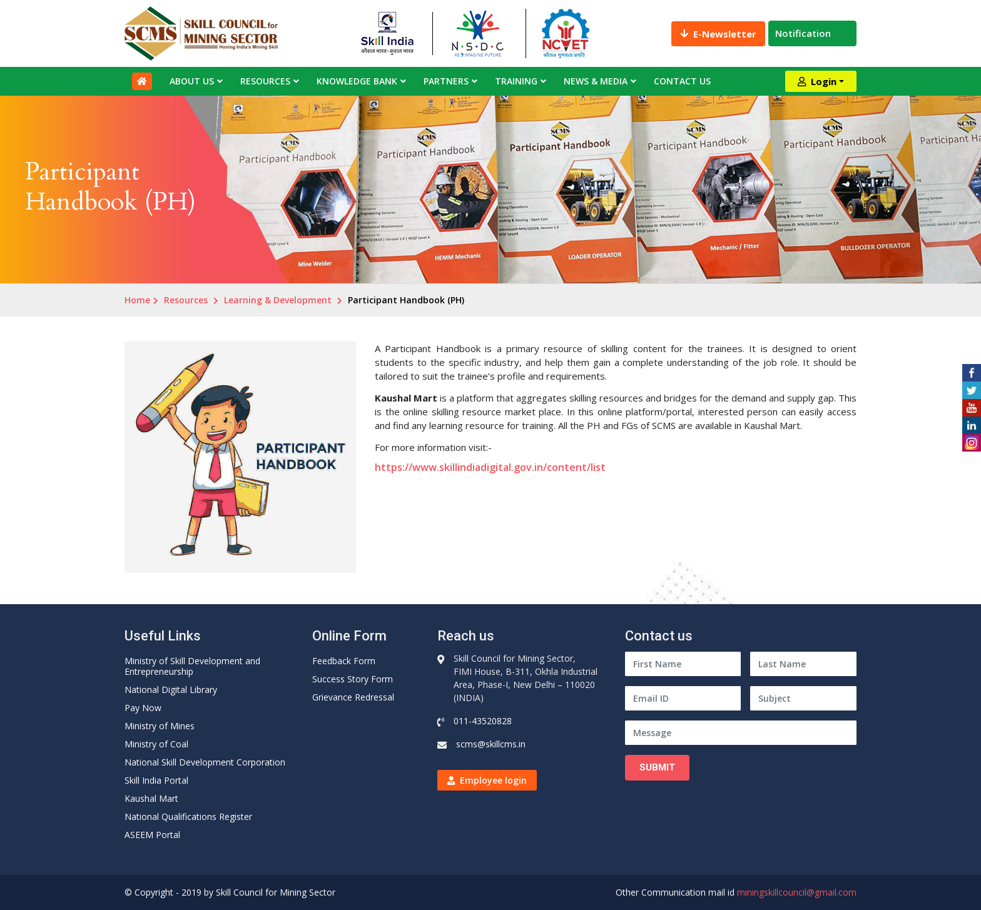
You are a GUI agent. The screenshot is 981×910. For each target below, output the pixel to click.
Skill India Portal (156, 780)
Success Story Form (352, 679)
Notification (812, 33)
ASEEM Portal (152, 835)
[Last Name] (803, 664)
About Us (192, 81)
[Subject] (803, 698)
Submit (657, 767)
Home (137, 300)
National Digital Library (171, 689)
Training (516, 81)
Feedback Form (343, 661)
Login (817, 81)
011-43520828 (483, 721)
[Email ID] (683, 698)
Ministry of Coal (156, 744)
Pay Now (143, 708)
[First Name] (683, 664)
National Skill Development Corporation (205, 762)
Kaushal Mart (151, 798)
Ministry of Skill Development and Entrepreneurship (192, 666)
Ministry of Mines (160, 726)
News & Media (596, 81)
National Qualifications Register (188, 816)
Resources (265, 81)
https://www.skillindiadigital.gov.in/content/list (490, 467)
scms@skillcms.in (491, 744)
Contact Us (682, 81)
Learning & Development (278, 300)
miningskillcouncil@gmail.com (796, 892)
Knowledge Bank (357, 81)
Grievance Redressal (353, 697)
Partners (446, 81)
